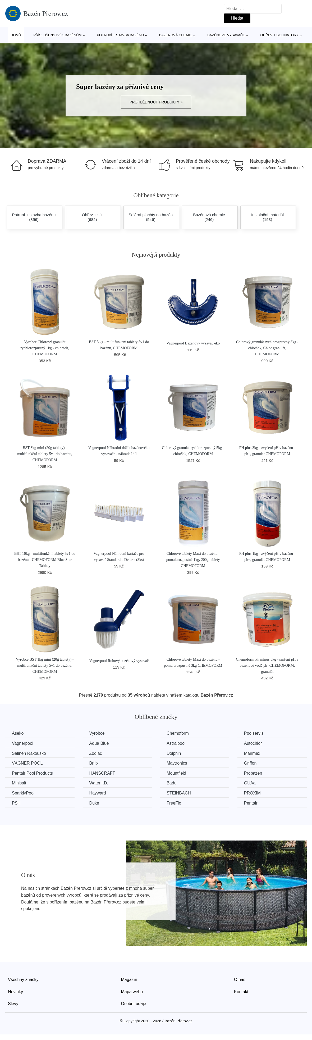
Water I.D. (98, 783)
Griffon (250, 763)
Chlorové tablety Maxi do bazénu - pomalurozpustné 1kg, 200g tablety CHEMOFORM (193, 559)
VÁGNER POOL (27, 763)
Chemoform (178, 733)
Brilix (94, 763)
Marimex (252, 753)
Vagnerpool (22, 743)
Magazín (129, 979)
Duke (94, 803)
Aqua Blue (99, 743)
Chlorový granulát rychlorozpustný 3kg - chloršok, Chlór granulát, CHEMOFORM (267, 348)
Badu (171, 783)
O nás (239, 979)
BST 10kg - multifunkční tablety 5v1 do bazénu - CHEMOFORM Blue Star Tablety (44, 559)
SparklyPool (23, 793)
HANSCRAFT (102, 773)
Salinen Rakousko (29, 753)
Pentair (251, 803)
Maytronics (177, 763)
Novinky (15, 991)
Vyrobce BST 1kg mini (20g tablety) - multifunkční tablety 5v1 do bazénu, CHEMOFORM (45, 665)
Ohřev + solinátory (279, 35)
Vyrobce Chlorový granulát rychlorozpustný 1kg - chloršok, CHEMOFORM (44, 348)
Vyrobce (97, 733)
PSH (16, 803)
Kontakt (241, 991)
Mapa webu (132, 991)
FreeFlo (174, 803)
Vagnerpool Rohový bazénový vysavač (119, 660)
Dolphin (174, 753)
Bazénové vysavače (226, 35)
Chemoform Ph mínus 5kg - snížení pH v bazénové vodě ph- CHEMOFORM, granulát (267, 665)
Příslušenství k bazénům (57, 35)
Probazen (253, 773)
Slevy (13, 1003)
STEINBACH (179, 793)
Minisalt (19, 783)
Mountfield (176, 773)
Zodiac (95, 753)
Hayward (97, 793)
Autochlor (253, 743)
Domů (16, 35)
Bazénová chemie (175, 35)
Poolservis (254, 733)
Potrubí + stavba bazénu (120, 35)
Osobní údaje (133, 1003)
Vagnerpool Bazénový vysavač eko (193, 343)
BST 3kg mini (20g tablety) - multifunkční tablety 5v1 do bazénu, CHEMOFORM (44, 454)
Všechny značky (23, 979)
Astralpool (176, 743)
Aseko (18, 733)
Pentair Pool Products (32, 773)
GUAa (250, 783)
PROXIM (252, 793)
